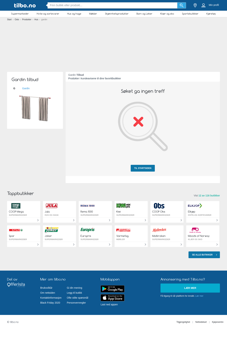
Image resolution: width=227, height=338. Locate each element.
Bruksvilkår (46, 287)
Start (9, 19)
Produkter (27, 19)
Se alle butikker (205, 254)
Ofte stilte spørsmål (77, 297)
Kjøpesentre (217, 322)
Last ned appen (109, 304)
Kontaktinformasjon (51, 297)
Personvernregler (76, 302)
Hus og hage (74, 13)
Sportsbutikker (190, 13)
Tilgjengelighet (183, 322)
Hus (36, 19)
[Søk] (181, 5)
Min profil (214, 5)
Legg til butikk (74, 292)
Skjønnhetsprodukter (117, 13)
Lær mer (190, 288)
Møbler (93, 13)
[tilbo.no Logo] (25, 5)
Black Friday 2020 (50, 302)
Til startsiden (142, 168)
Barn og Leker (144, 13)
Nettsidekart (201, 322)
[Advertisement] (113, 44)
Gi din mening (74, 287)
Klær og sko (167, 13)
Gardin (26, 88)
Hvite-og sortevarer (48, 13)
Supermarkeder (20, 13)
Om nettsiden (47, 292)
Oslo (17, 19)
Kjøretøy (211, 13)
